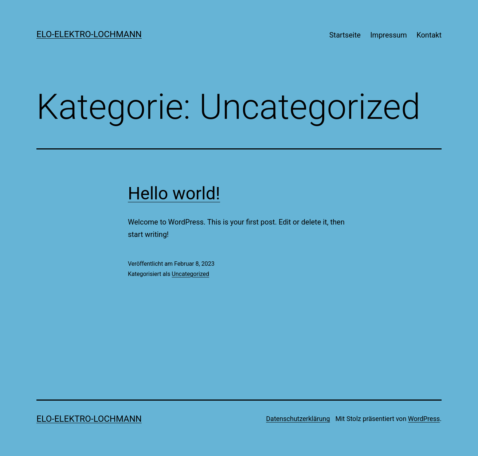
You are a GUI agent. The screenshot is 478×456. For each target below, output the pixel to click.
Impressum (388, 35)
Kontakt (429, 35)
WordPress (424, 418)
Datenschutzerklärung (298, 418)
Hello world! (174, 193)
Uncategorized (190, 273)
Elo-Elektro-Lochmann (89, 34)
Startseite (345, 35)
